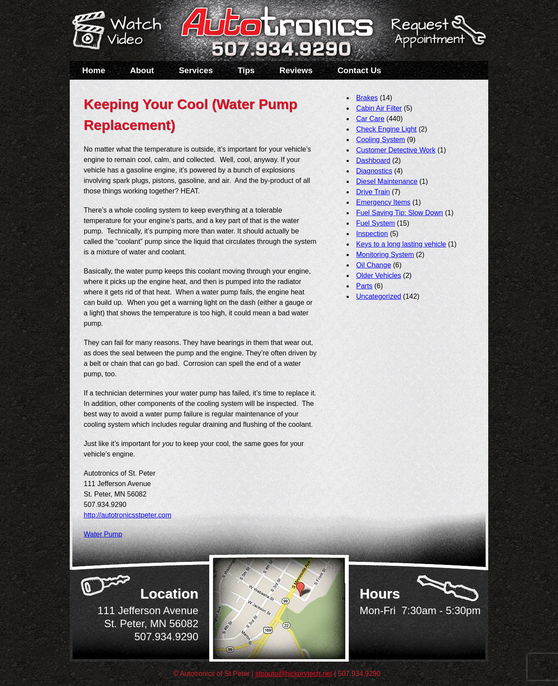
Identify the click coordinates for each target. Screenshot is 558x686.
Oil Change (373, 265)
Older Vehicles (378, 275)
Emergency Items (383, 202)
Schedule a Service (437, 36)
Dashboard (373, 160)
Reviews (296, 70)
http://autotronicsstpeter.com (127, 515)
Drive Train (373, 192)
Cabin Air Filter (379, 108)
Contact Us (359, 70)
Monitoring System (385, 254)
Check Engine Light (386, 129)
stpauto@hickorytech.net (293, 673)
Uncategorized (378, 296)
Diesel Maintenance (387, 181)
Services (196, 70)
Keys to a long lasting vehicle (401, 244)
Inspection (372, 233)
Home (93, 70)
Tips (246, 70)
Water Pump (103, 534)
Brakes (367, 97)
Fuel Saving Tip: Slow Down (399, 212)
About (142, 70)
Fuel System (375, 223)
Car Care (370, 118)
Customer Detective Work (396, 150)
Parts (364, 286)
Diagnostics (374, 171)
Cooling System (380, 139)
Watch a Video (121, 32)
